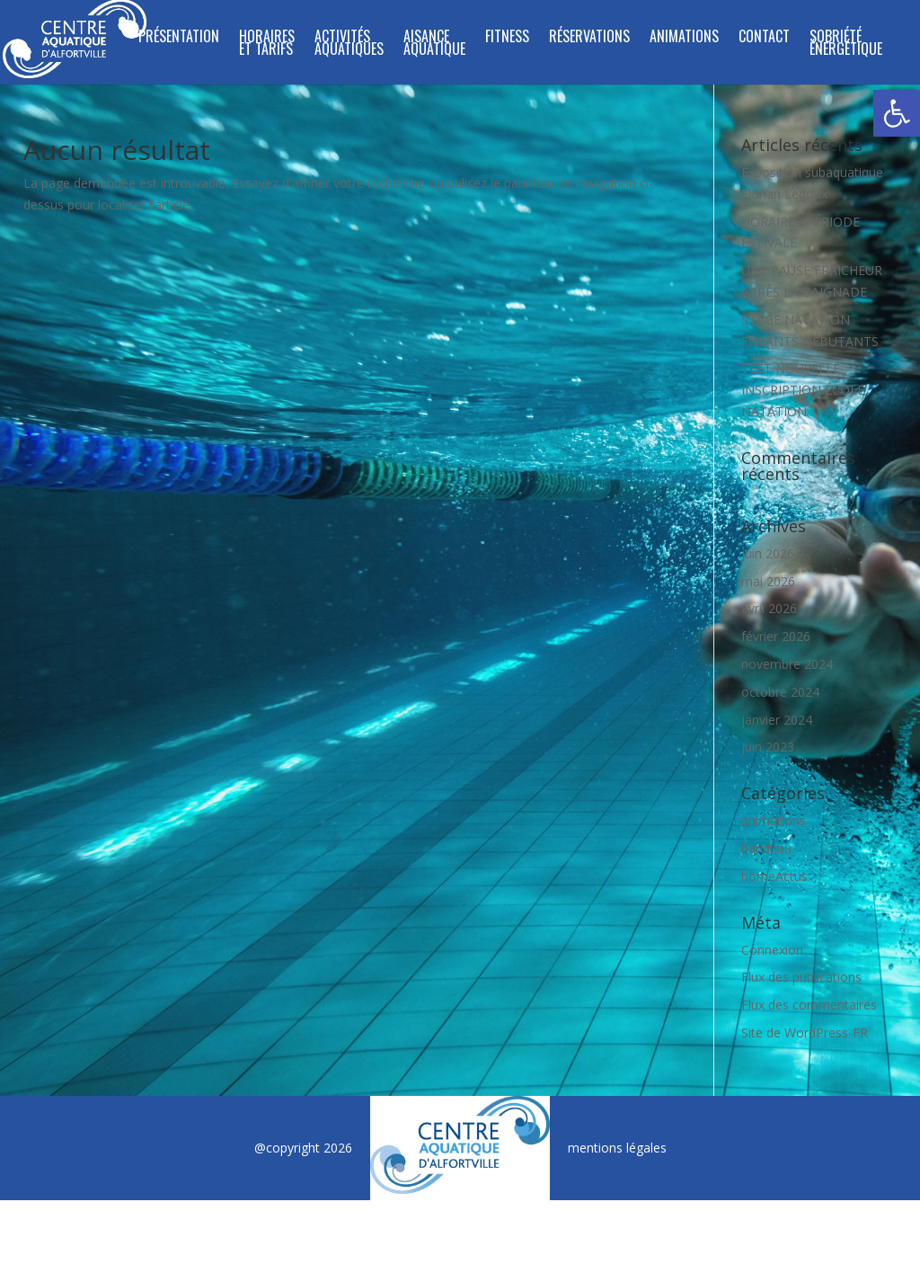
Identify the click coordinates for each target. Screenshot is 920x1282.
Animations (684, 38)
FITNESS (507, 38)
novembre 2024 (787, 663)
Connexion (772, 949)
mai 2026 (768, 581)
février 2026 (775, 636)
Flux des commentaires (809, 1004)
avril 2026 (769, 608)
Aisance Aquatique (434, 44)
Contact (764, 38)
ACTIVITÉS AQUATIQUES (349, 44)
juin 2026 (767, 553)
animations (773, 820)
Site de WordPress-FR (804, 1032)
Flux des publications (801, 976)
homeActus (774, 876)
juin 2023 (767, 746)
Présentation (178, 38)
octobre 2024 (780, 691)
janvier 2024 (776, 719)
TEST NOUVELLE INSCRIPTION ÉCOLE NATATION (802, 390)
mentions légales (617, 1147)
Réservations (589, 38)
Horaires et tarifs (267, 44)
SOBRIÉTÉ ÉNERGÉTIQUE (845, 44)
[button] (896, 113)
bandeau (766, 848)
